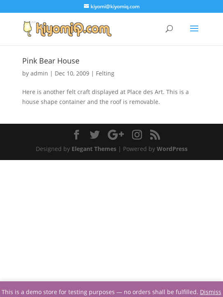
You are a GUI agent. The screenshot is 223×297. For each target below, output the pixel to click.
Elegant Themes (94, 149)
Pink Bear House (50, 61)
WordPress (172, 149)
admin (39, 73)
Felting (105, 73)
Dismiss (210, 292)
